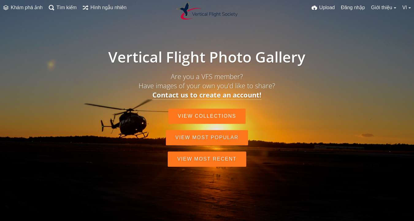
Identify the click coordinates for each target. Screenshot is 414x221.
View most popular (207, 137)
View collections (207, 116)
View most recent (207, 159)
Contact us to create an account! (206, 94)
